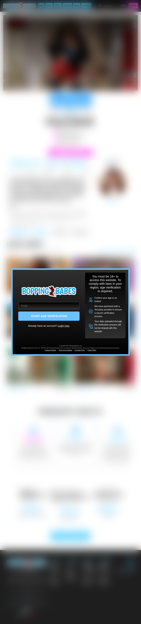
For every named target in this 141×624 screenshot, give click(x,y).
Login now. (64, 325)
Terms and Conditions (65, 350)
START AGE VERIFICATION (49, 316)
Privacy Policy (91, 350)
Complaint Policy (80, 350)
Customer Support (50, 350)
